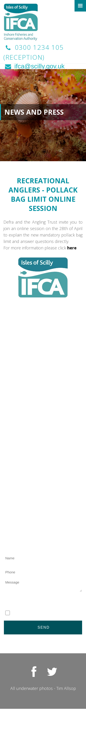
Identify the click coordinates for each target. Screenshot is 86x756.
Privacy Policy (70, 722)
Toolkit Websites (55, 732)
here (72, 248)
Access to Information (43, 725)
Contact (43, 743)
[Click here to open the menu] (80, 6)
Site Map (43, 736)
